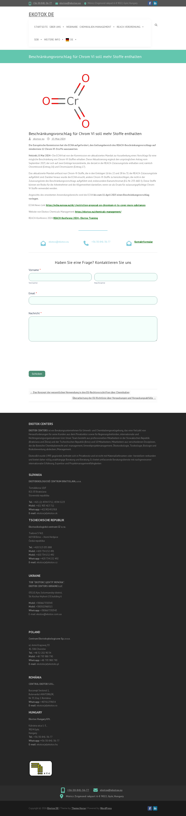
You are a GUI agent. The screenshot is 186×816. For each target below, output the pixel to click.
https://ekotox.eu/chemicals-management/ (98, 211)
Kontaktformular (143, 241)
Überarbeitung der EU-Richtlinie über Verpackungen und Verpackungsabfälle (114, 398)
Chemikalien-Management (97, 26)
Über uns (57, 26)
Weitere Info (54, 39)
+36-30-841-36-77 (42, 3)
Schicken (37, 373)
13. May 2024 (58, 138)
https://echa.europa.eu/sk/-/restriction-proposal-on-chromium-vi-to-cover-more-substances (95, 205)
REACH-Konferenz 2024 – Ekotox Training (75, 218)
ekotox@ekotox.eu (70, 3)
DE (73, 39)
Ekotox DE (41, 14)
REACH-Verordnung (130, 26)
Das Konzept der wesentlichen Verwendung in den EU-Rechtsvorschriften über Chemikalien (79, 392)
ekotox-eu (38, 138)
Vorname (35, 270)
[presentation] (56, 355)
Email (33, 293)
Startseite (41, 26)
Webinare (72, 26)
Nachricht (35, 313)
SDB (38, 39)
